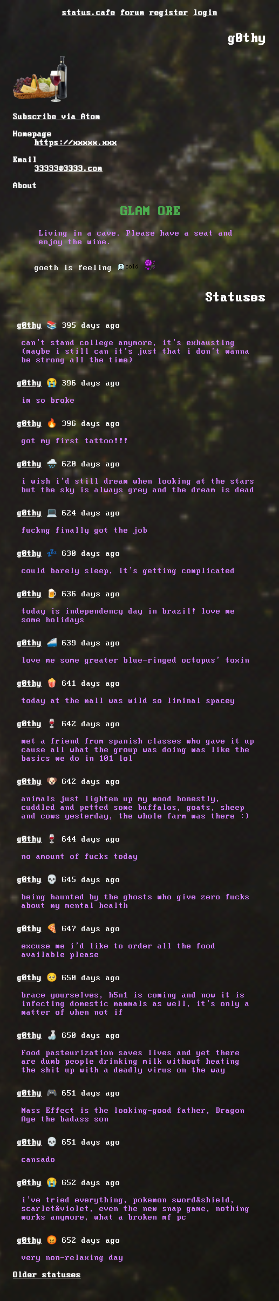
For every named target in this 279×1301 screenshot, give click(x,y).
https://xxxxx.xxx (76, 143)
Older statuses (47, 1275)
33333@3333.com (69, 168)
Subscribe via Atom (56, 117)
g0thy (29, 325)
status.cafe (88, 13)
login (205, 13)
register (168, 13)
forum (132, 13)
